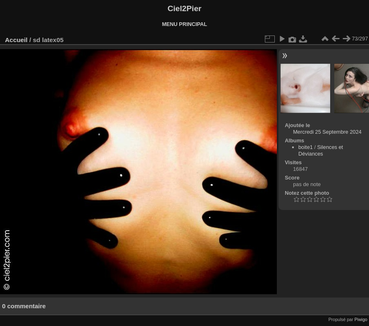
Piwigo (361, 319)
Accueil (16, 39)
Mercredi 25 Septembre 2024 (327, 132)
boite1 (305, 147)
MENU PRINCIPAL (184, 24)
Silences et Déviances (320, 150)
